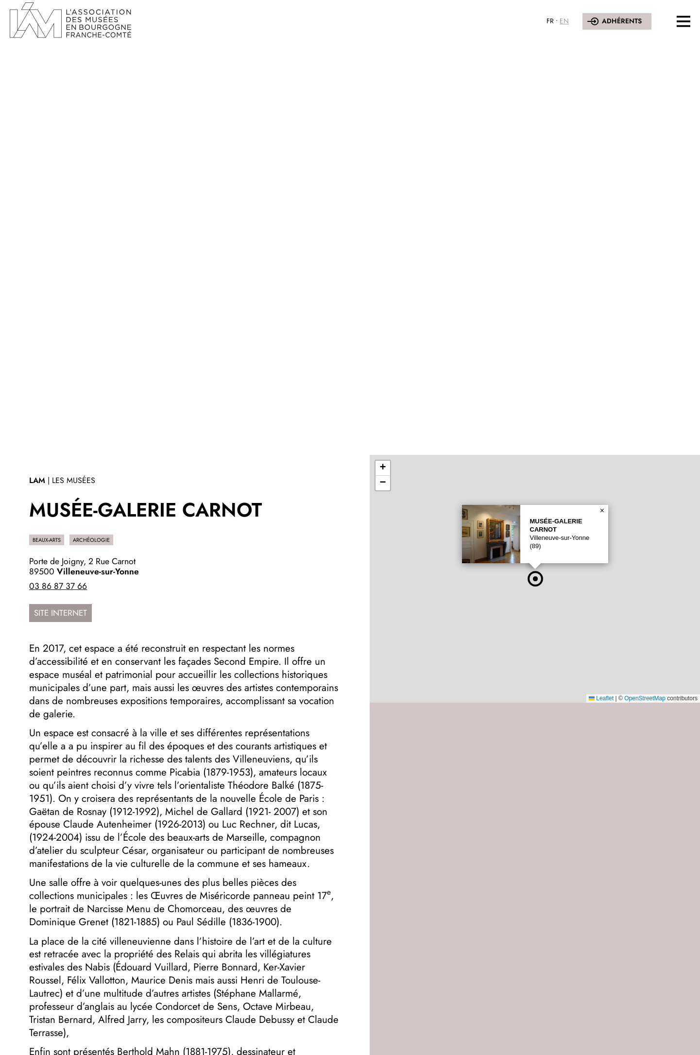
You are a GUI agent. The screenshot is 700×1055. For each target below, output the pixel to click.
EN (564, 21)
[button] (535, 579)
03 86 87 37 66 (58, 586)
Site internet (60, 613)
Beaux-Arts (47, 540)
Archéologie (91, 540)
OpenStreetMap (645, 698)
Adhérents (622, 21)
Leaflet (601, 698)
